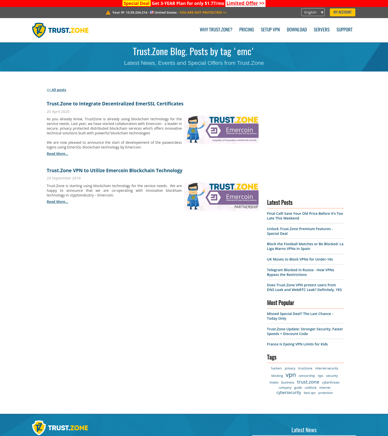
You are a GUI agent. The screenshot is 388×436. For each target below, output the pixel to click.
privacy (290, 264)
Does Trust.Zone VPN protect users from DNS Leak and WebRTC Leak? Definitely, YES (304, 183)
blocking (277, 271)
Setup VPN (270, 30)
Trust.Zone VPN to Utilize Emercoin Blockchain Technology (115, 170)
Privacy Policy (46, 367)
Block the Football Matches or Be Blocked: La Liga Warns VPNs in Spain (305, 141)
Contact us (99, 342)
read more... (57, 153)
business (287, 278)
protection (325, 288)
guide (298, 283)
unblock (310, 283)
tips (320, 271)
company (285, 283)
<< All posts (56, 89)
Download (297, 30)
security (332, 271)
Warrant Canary (48, 376)
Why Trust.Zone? (216, 30)
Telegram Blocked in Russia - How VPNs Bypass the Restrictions (300, 167)
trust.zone (308, 277)
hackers (276, 264)
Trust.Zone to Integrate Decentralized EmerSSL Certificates (115, 103)
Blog (93, 359)
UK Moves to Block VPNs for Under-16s (300, 154)
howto (274, 278)
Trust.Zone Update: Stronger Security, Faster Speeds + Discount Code (305, 226)
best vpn (310, 288)
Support (345, 30)
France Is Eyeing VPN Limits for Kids (297, 239)
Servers (322, 30)
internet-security (326, 264)
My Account (343, 12)
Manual (96, 376)
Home (38, 334)
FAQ (93, 367)
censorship (307, 271)
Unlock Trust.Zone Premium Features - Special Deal (302, 372)
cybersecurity (288, 288)
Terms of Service (49, 359)
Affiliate (40, 385)
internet (325, 283)
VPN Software (46, 342)
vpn (291, 270)
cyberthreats (331, 278)
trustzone (305, 264)
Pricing (246, 30)
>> (245, 3)
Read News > (263, 394)
